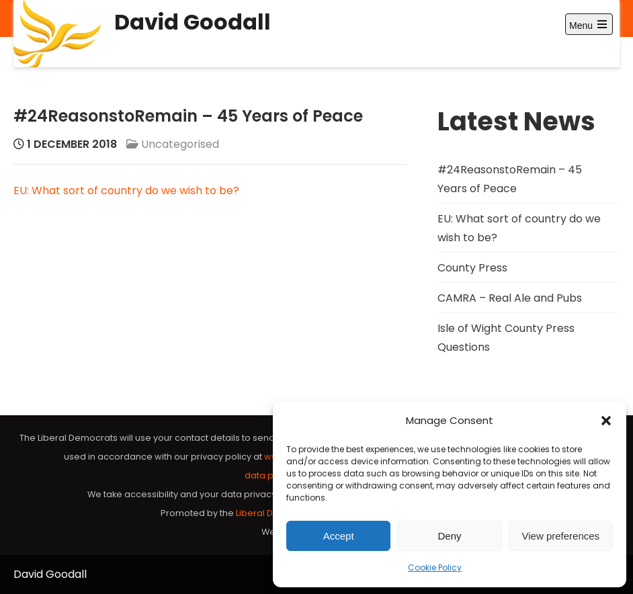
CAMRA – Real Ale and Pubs (509, 298)
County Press (472, 267)
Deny (449, 536)
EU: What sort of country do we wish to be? (126, 190)
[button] (606, 420)
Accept (338, 536)
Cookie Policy (435, 567)
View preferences (561, 536)
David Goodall (192, 22)
